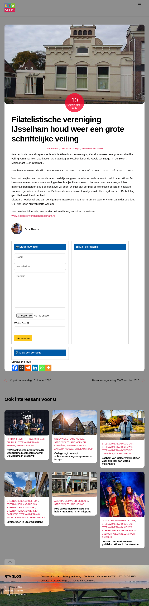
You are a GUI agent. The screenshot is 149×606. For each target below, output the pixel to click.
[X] (21, 368)
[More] (48, 368)
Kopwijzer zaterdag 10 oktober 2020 (30, 380)
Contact (45, 580)
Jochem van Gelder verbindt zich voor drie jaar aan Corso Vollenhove (121, 460)
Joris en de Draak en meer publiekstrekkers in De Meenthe (120, 543)
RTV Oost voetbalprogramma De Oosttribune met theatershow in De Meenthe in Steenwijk (25, 452)
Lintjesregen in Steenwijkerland (25, 521)
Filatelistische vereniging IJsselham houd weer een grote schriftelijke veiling (67, 129)
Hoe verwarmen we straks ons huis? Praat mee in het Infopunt (72, 510)
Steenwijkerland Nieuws (92, 148)
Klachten (55, 576)
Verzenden (23, 338)
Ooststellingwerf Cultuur (118, 520)
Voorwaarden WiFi (106, 576)
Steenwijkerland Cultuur (117, 444)
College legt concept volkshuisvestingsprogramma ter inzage (73, 456)
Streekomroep (25, 445)
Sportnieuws (15, 439)
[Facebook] (15, 368)
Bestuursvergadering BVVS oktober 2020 (115, 380)
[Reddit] (28, 368)
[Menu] (139, 4)
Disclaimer (89, 576)
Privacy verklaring (72, 576)
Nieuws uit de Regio (71, 148)
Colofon (45, 576)
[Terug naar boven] (9, 562)
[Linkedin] (35, 368)
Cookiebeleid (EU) (60, 580)
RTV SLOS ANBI (127, 576)
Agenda (58, 501)
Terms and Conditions (84, 580)
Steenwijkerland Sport (21, 507)
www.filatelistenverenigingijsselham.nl (33, 215)
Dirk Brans (52, 149)
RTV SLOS (12, 587)
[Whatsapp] (42, 368)
